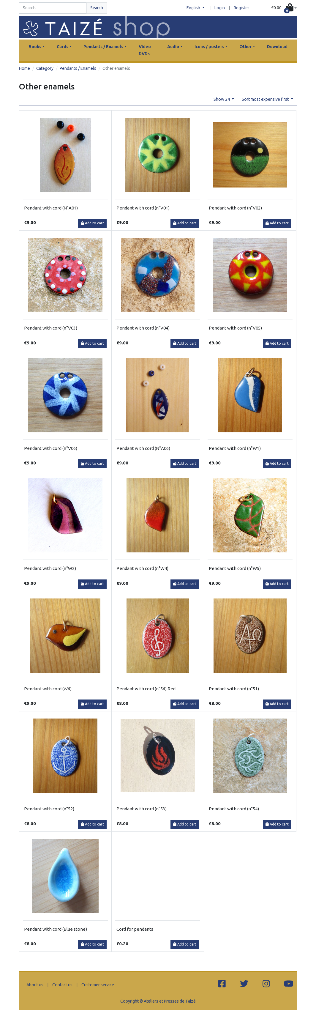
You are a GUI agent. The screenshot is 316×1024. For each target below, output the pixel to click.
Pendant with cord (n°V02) (235, 207)
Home (24, 68)
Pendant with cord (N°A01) (51, 207)
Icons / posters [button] (209, 46)
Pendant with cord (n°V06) (50, 448)
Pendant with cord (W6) (48, 688)
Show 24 (222, 99)
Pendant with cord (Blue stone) (55, 929)
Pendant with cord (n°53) (141, 808)
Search (96, 7)
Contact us (62, 984)
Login (219, 7)
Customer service (97, 984)
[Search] (53, 8)
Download (277, 46)
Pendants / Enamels (78, 68)
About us (34, 984)
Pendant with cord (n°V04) (143, 327)
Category (44, 68)
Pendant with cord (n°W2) (50, 568)
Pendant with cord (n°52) (49, 808)
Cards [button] (62, 46)
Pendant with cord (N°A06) (143, 448)
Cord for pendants (134, 929)
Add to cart (92, 223)
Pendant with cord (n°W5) (235, 568)
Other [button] (245, 46)
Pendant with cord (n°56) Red (146, 688)
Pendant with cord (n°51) (234, 688)
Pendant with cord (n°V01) (143, 207)
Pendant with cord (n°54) (234, 808)
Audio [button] (173, 46)
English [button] (194, 7)
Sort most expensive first (266, 99)
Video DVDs (145, 50)
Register (241, 7)
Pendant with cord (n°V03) (50, 327)
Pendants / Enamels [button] (103, 46)
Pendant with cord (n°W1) (235, 448)
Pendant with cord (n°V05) (235, 327)
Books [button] (35, 46)
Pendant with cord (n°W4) (142, 568)
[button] (284, 8)
